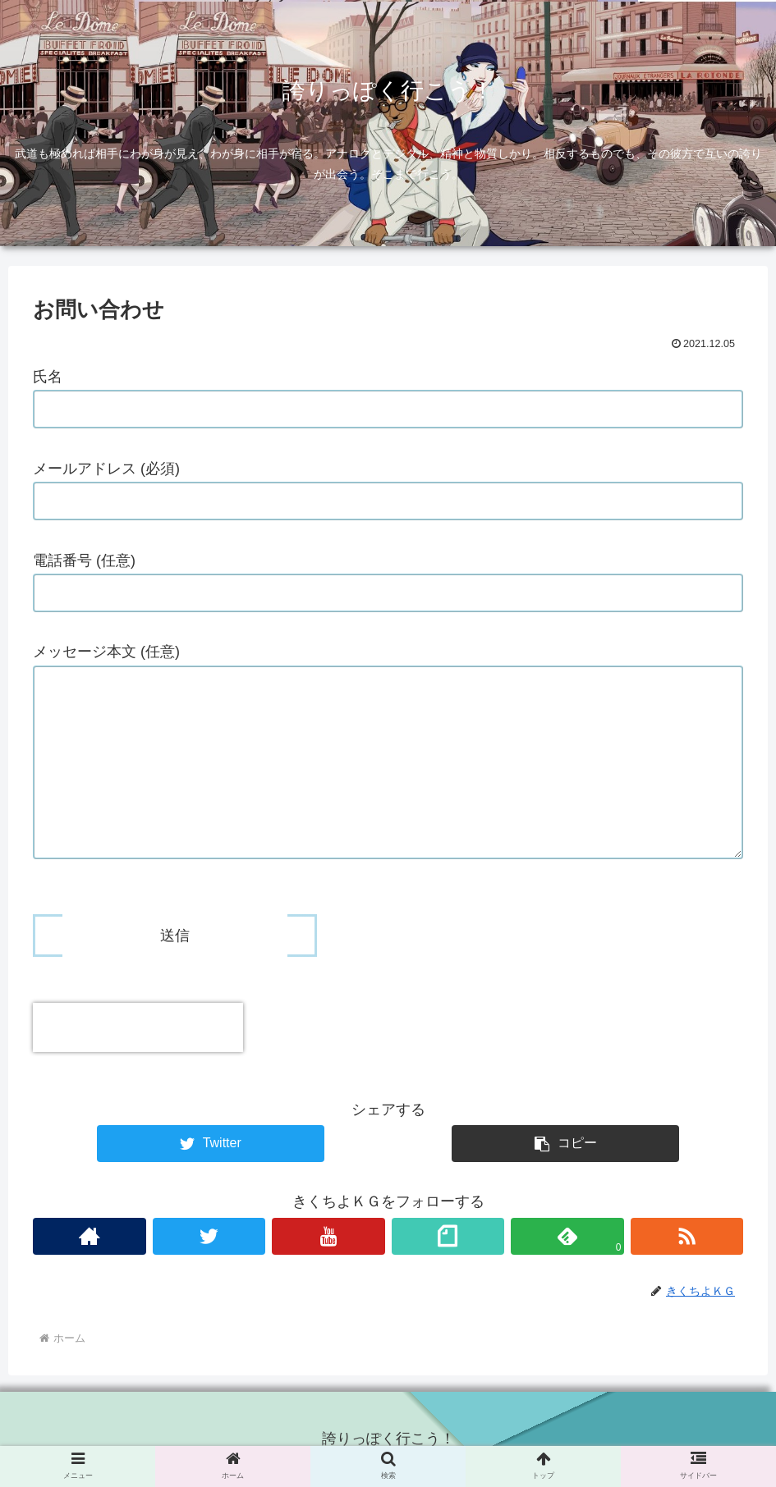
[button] (565, 1143)
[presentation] (138, 1027)
